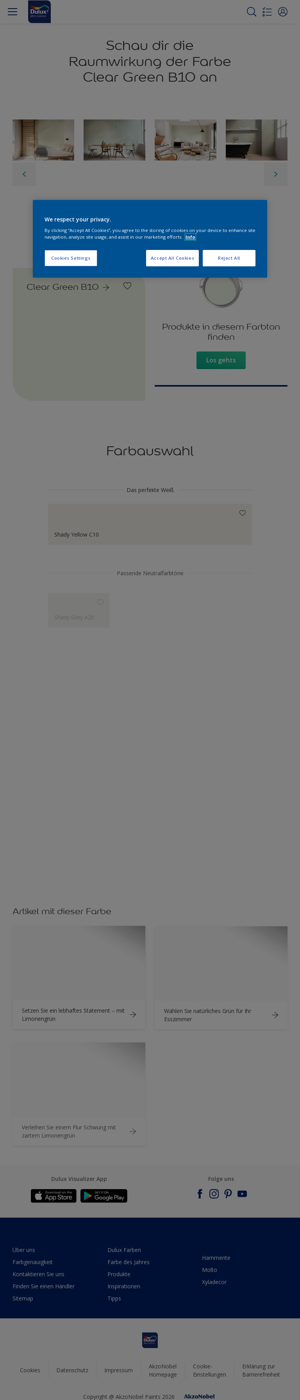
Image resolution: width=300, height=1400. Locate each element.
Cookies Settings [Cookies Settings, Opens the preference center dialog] (71, 258)
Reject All (229, 258)
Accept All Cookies (172, 258)
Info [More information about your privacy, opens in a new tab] (190, 237)
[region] (150, 239)
